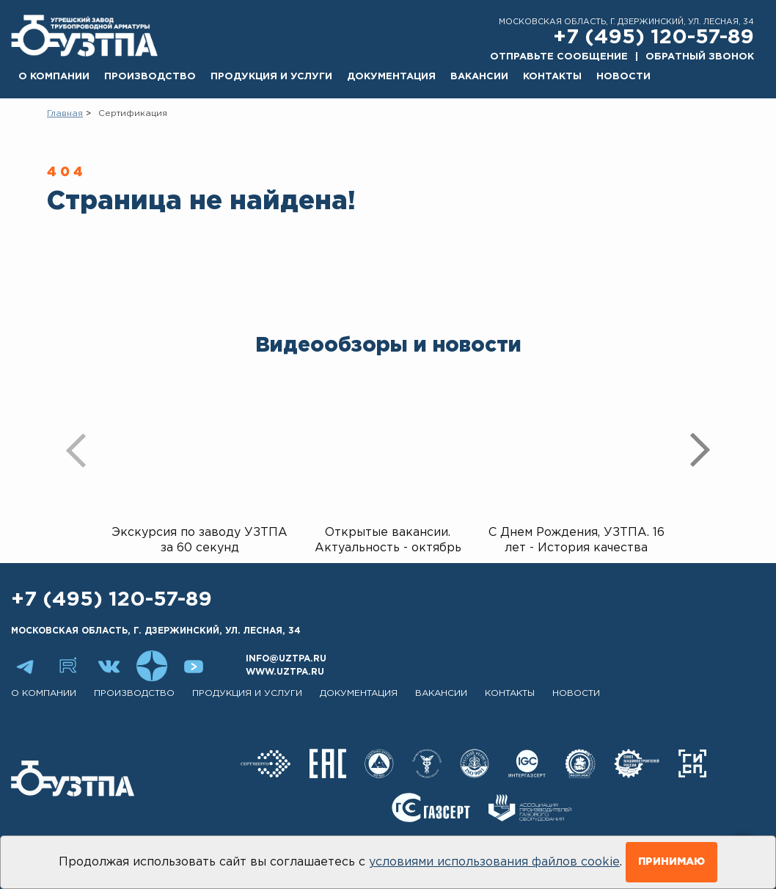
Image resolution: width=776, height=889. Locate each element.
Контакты (552, 77)
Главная (65, 113)
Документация (391, 77)
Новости (623, 77)
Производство (150, 77)
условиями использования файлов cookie (494, 862)
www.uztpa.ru (285, 672)
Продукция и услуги (271, 77)
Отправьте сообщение (559, 57)
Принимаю (671, 861)
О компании (53, 77)
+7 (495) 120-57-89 (653, 37)
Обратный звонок (699, 57)
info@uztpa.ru (286, 659)
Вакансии (479, 77)
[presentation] (76, 450)
